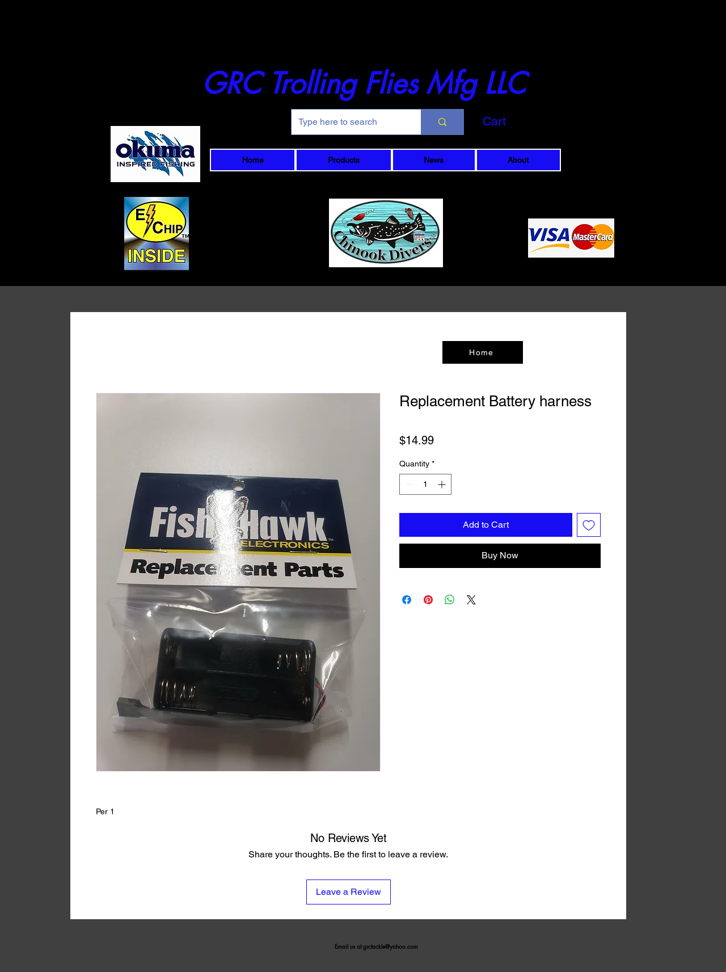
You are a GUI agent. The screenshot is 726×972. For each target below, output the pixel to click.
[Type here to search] (347, 122)
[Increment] (443, 484)
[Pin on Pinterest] (428, 600)
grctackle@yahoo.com (390, 946)
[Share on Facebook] (406, 600)
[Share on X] (471, 600)
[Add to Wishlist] (589, 525)
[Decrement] (408, 484)
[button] (513, 121)
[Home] (482, 352)
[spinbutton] (425, 484)
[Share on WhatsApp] (450, 600)
